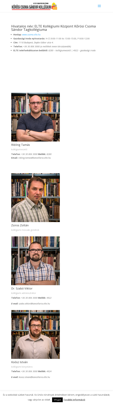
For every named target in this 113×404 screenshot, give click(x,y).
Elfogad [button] (57, 399)
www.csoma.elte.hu (31, 34)
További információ (74, 399)
